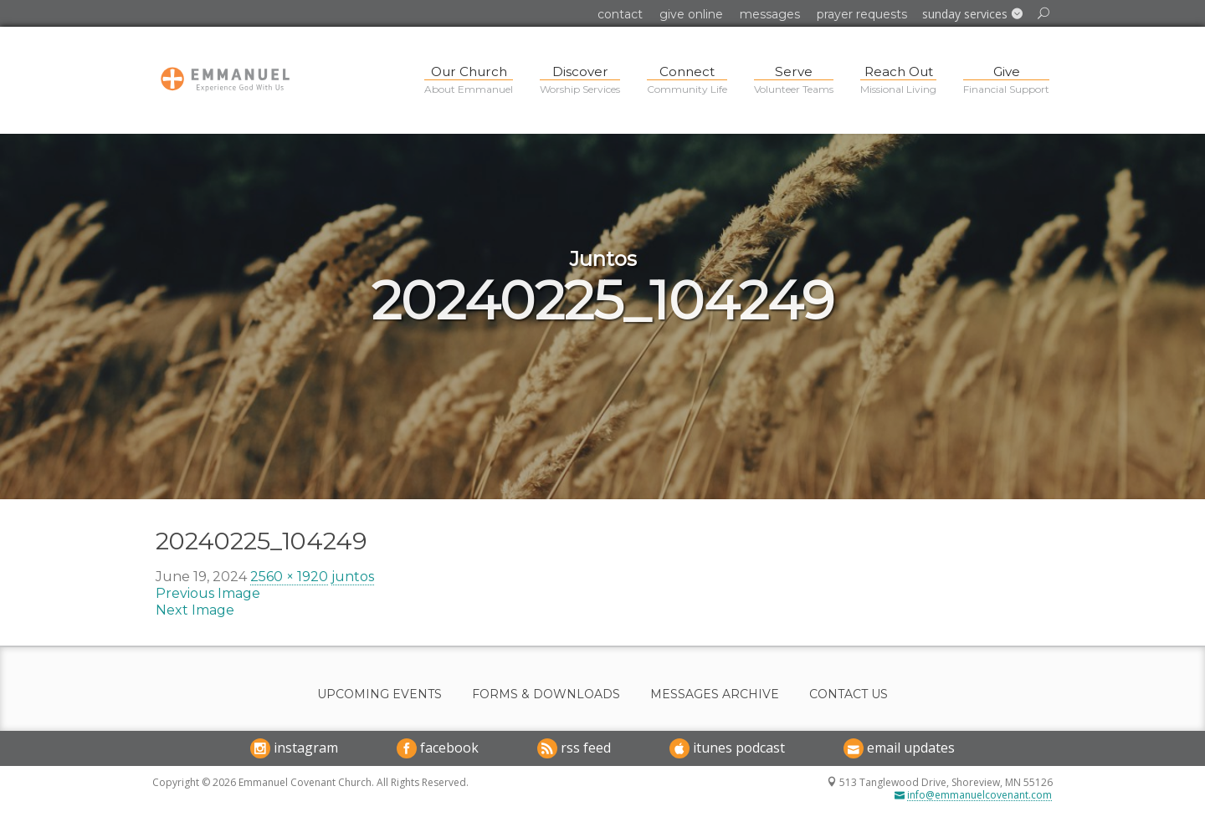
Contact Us (848, 694)
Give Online (691, 14)
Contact (620, 14)
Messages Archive (714, 694)
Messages (770, 14)
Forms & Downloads (546, 694)
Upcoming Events (379, 694)
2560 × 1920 (289, 577)
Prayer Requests (862, 14)
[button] (972, 14)
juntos (352, 577)
